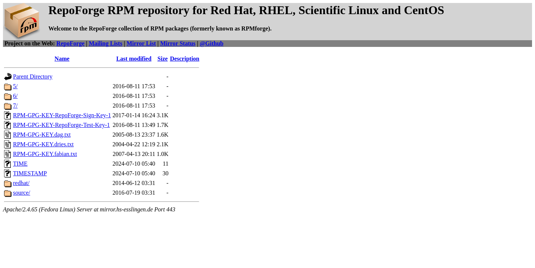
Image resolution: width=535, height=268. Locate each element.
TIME (20, 163)
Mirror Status (177, 43)
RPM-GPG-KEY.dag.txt (42, 134)
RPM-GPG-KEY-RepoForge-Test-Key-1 (61, 125)
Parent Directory (32, 76)
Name (62, 58)
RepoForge (70, 43)
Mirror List (141, 43)
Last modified (134, 58)
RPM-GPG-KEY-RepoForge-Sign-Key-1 (62, 115)
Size (163, 58)
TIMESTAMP (30, 173)
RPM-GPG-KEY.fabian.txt (45, 154)
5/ (15, 86)
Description (184, 58)
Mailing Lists (105, 43)
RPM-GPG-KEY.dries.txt (43, 144)
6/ (15, 96)
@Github (212, 43)
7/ (15, 105)
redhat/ (21, 183)
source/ (21, 192)
